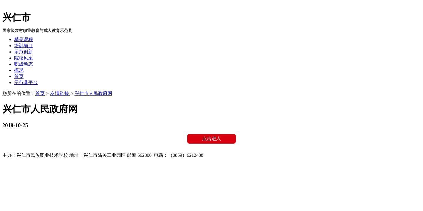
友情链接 (60, 93)
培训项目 (23, 45)
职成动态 (23, 64)
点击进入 (211, 138)
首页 (19, 76)
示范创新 (23, 51)
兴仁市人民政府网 (93, 93)
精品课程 (23, 39)
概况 (19, 70)
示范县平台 (26, 82)
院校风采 (23, 57)
